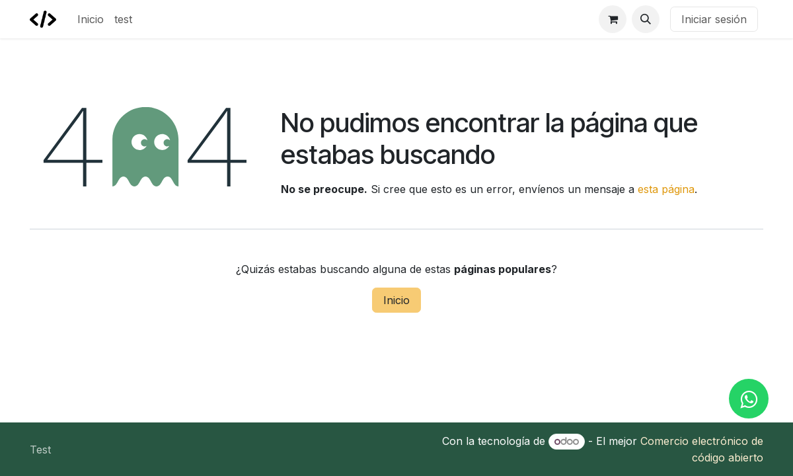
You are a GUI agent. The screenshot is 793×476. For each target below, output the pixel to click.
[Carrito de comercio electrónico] (612, 19)
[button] (646, 19)
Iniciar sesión (714, 19)
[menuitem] (90, 19)
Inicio (396, 300)
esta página (666, 189)
